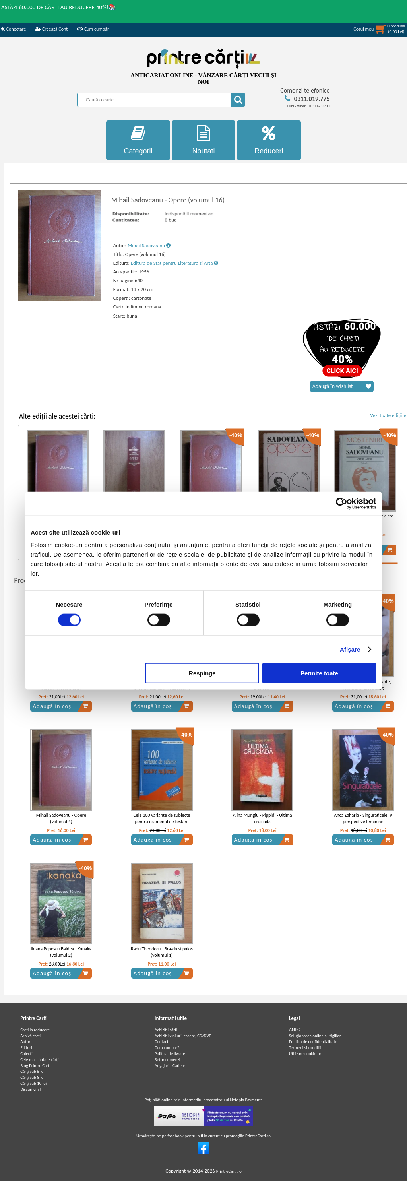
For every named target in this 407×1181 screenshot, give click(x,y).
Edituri (26, 1047)
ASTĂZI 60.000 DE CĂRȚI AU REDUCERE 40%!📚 (58, 7)
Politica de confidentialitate (313, 1041)
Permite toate (319, 673)
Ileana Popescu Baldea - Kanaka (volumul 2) (61, 952)
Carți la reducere (35, 1029)
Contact (162, 1041)
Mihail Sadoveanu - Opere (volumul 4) (61, 819)
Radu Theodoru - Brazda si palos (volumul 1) (162, 952)
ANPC (294, 1029)
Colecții (26, 1053)
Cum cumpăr (93, 29)
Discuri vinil (30, 1089)
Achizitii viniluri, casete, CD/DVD (183, 1035)
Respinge (202, 673)
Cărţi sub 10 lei (33, 1083)
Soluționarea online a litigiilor (315, 1035)
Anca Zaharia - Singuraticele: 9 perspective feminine (363, 819)
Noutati (204, 140)
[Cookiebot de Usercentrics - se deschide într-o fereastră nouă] (341, 503)
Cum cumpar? (167, 1047)
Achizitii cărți (166, 1029)
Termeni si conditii (305, 1047)
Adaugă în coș (60, 706)
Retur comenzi (167, 1059)
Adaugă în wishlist (341, 386)
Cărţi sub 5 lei (32, 1071)
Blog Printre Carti (35, 1065)
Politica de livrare (170, 1053)
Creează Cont (51, 29)
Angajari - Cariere (170, 1065)
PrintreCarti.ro (229, 1171)
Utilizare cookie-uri (305, 1053)
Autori (25, 1041)
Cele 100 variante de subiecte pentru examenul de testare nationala (161, 822)
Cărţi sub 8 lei (32, 1077)
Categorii (138, 140)
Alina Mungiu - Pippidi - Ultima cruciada (262, 819)
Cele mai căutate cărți (39, 1059)
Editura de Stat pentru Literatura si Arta (175, 263)
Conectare (13, 29)
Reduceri (269, 140)
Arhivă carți (30, 1035)
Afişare (350, 649)
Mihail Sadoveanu (149, 245)
